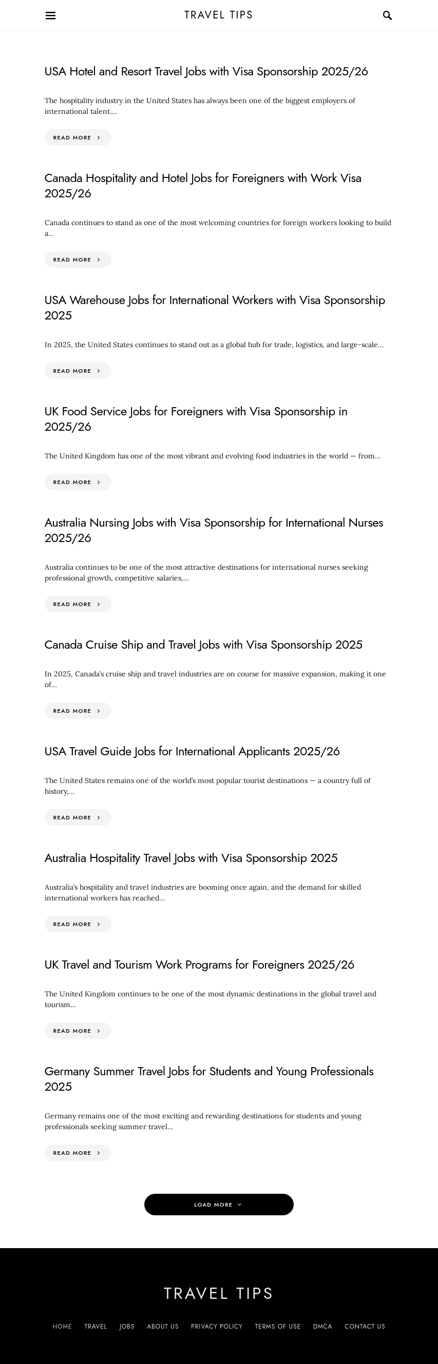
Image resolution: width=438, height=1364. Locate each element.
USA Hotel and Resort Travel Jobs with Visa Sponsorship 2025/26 (206, 71)
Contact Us (365, 1326)
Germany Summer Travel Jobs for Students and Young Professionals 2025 (209, 1078)
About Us (163, 1326)
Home (62, 1326)
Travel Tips (219, 15)
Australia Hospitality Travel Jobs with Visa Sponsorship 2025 (191, 858)
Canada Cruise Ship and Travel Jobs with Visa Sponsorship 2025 (204, 644)
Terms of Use (278, 1326)
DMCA (322, 1326)
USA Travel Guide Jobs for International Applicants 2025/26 (192, 751)
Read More (72, 137)
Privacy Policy (216, 1326)
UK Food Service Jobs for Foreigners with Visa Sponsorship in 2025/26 (196, 418)
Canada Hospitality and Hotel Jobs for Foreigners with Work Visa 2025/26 (203, 185)
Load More (213, 1204)
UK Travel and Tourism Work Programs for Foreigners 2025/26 (199, 964)
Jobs (127, 1326)
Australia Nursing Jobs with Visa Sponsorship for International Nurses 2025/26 (214, 530)
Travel (96, 1326)
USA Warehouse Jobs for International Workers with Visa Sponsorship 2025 (215, 307)
